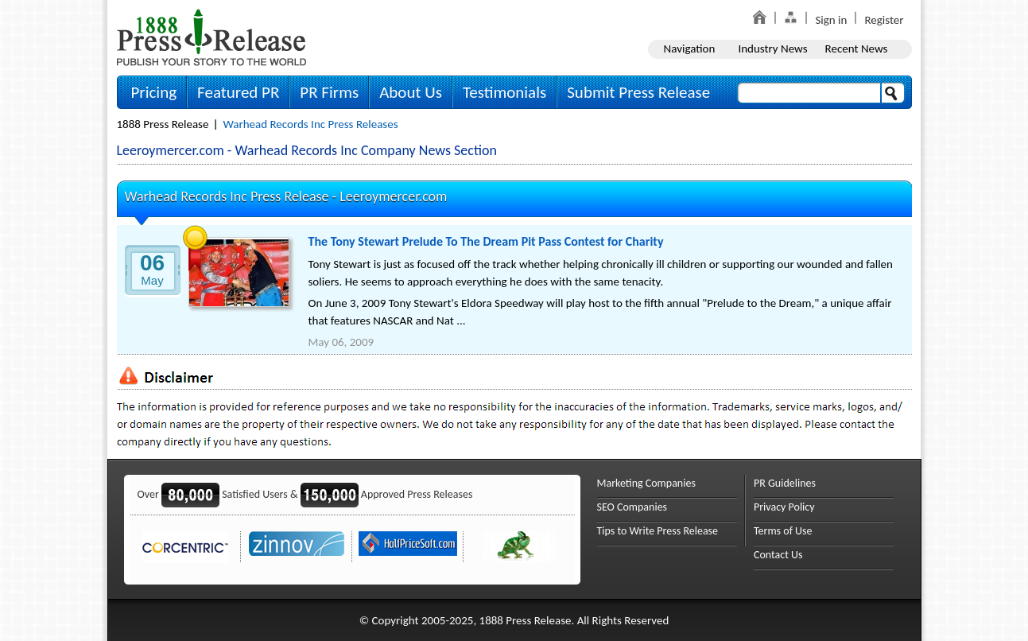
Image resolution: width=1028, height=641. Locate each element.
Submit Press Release (638, 92)
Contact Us (778, 554)
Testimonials (504, 92)
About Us (410, 92)
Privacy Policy (784, 507)
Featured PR (238, 92)
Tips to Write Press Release (658, 531)
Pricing (154, 92)
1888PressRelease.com (211, 37)
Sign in (831, 20)
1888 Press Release (163, 124)
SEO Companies (632, 507)
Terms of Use (783, 531)
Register (883, 20)
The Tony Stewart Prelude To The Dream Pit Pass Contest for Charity (486, 241)
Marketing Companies (646, 483)
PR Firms (329, 92)
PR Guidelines (785, 483)
